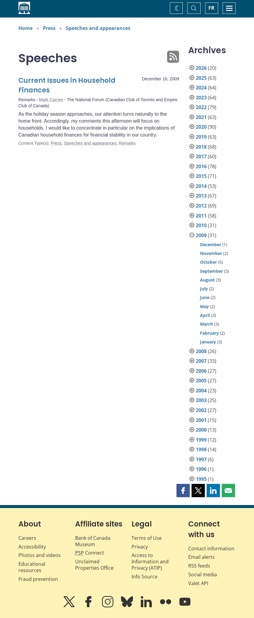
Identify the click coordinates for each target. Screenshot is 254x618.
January (208, 342)
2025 (201, 78)
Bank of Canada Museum (92, 541)
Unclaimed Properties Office (94, 564)
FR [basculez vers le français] (211, 8)
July (204, 288)
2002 (201, 410)
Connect (89, 552)
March (206, 324)
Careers (27, 538)
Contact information (211, 548)
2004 (201, 390)
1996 (201, 469)
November (211, 253)
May (204, 306)
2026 (201, 68)
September (211, 271)
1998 (201, 449)
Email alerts (201, 557)
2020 (201, 127)
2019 (201, 137)
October (208, 262)
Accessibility (32, 546)
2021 (201, 117)
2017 (201, 156)
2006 (201, 371)
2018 (201, 146)
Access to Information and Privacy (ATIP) (150, 561)
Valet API (198, 583)
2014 (201, 186)
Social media (202, 574)
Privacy (140, 546)
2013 (201, 195)
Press (49, 28)
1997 (201, 459)
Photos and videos (39, 555)
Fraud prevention (38, 579)
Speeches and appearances (98, 28)
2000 (201, 429)
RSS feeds (199, 565)
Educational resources (31, 567)
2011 (201, 215)
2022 (201, 107)
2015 (201, 176)
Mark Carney (51, 99)
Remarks (127, 143)
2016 (201, 166)
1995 (201, 479)
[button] (183, 490)
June (204, 297)
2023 (201, 97)
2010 (201, 225)
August (207, 280)
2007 (201, 361)
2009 (201, 235)
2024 (201, 87)
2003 (201, 400)
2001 (201, 420)
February (209, 333)
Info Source (144, 576)
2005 (201, 380)
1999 (201, 439)
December (210, 244)
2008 (201, 351)
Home (25, 28)
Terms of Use (147, 538)
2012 (201, 205)
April (205, 315)
